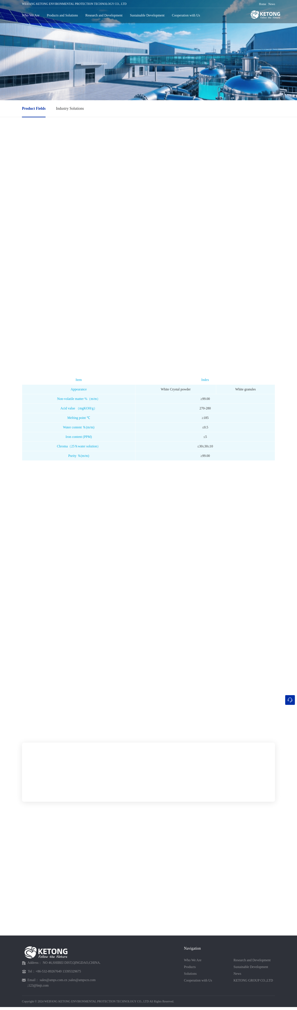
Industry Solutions (70, 108)
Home (262, 3)
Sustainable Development (147, 15)
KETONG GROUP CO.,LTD (253, 983)
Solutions (190, 976)
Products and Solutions (62, 15)
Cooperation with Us (186, 15)
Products (190, 970)
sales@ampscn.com (82, 983)
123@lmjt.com (38, 988)
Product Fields (34, 108)
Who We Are (30, 15)
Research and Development (104, 15)
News (271, 3)
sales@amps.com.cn (53, 983)
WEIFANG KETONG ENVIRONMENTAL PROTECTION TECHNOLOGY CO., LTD (74, 3)
